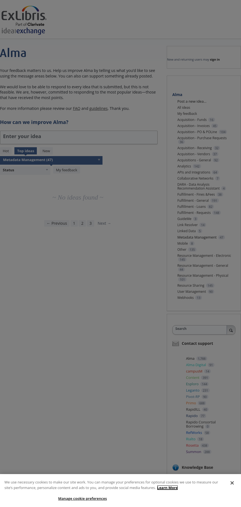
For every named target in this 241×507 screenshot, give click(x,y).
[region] (120, 490)
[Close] (232, 483)
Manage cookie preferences (82, 498)
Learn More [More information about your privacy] (167, 487)
